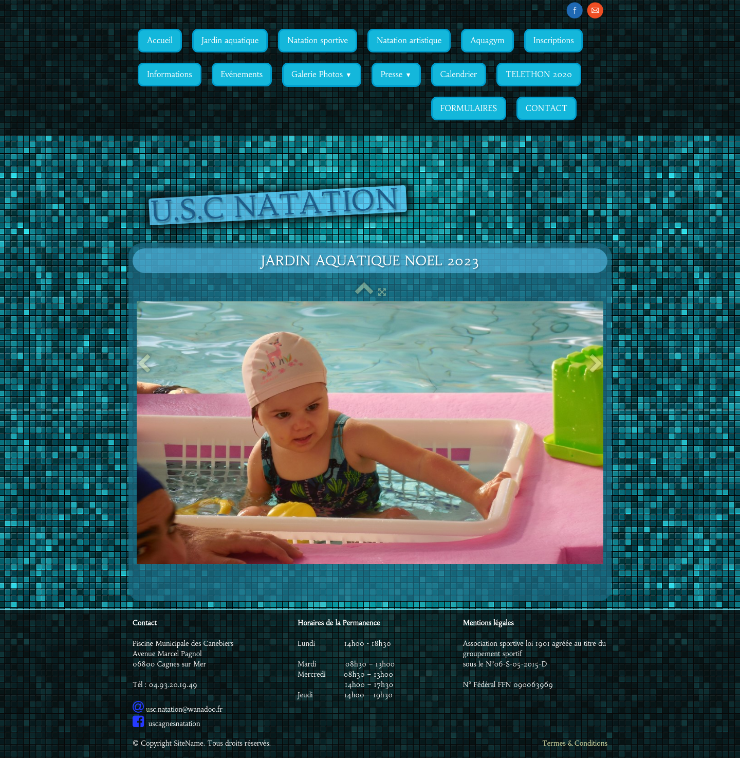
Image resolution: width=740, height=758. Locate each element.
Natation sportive (317, 40)
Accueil (160, 40)
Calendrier (458, 74)
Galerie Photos (321, 74)
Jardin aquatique (229, 40)
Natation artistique (409, 40)
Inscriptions (553, 40)
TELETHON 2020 (539, 74)
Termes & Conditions (574, 743)
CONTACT (546, 108)
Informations (169, 74)
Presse (396, 74)
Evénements (242, 74)
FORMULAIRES (468, 108)
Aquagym (487, 40)
